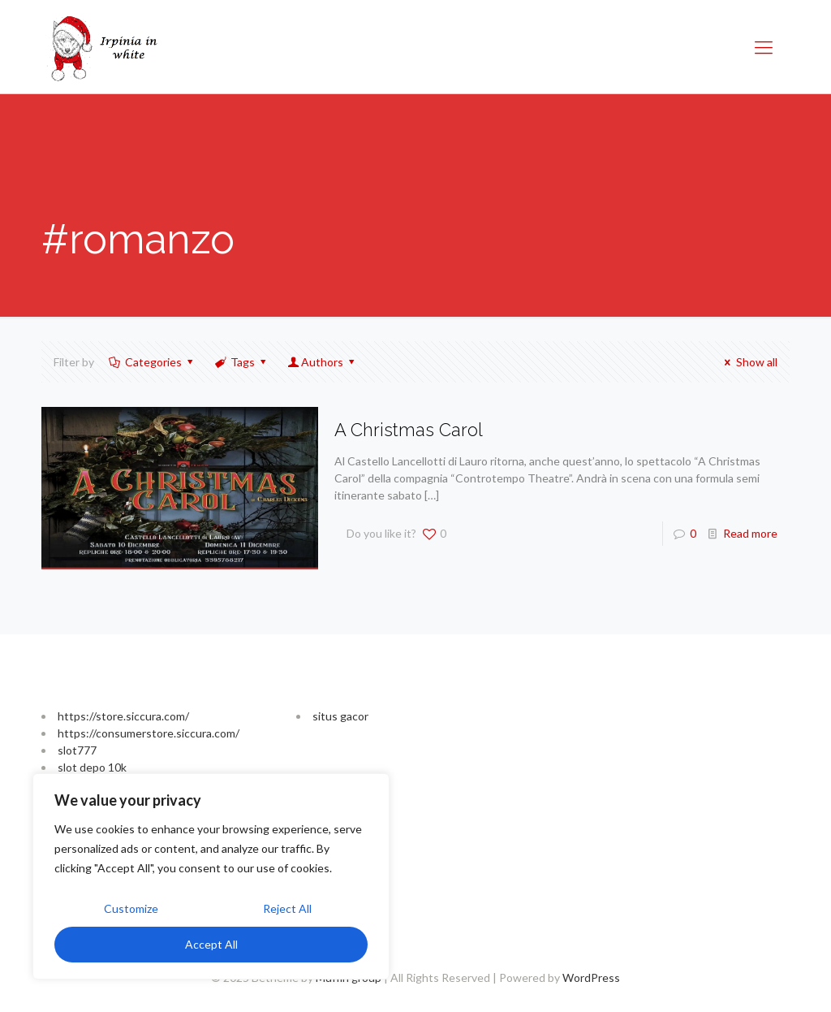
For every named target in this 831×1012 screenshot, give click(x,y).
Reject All (287, 908)
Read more (750, 533)
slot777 (77, 750)
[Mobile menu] (763, 47)
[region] (211, 876)
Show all (748, 362)
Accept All (211, 944)
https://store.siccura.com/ (123, 716)
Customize (131, 908)
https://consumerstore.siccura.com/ (148, 733)
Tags (242, 362)
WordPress (591, 977)
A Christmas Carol (408, 429)
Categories (151, 362)
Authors (323, 362)
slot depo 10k (92, 767)
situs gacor (340, 716)
